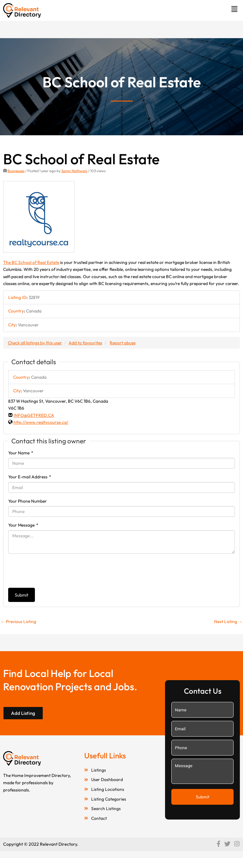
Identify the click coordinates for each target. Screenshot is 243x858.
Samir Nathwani (74, 170)
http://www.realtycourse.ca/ (41, 422)
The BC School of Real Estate (31, 262)
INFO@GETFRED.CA (34, 415)
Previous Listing (18, 621)
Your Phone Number (27, 501)
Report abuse (122, 343)
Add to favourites (85, 343)
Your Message (23, 525)
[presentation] (56, 570)
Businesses (16, 170)
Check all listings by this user (35, 343)
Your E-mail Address (29, 477)
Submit (21, 595)
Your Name (20, 453)
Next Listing (228, 621)
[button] (234, 9)
